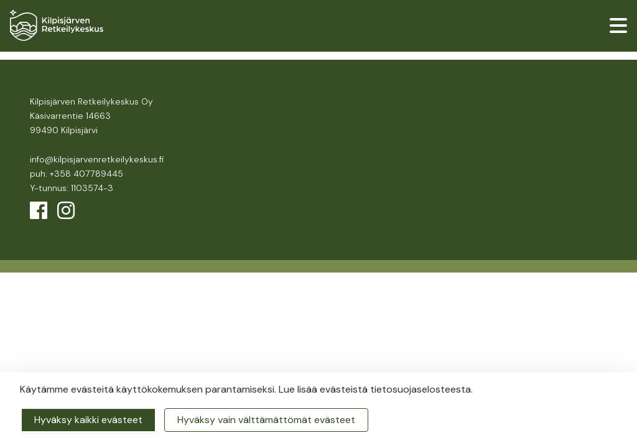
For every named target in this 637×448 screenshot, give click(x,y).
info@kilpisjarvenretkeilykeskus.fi (97, 159)
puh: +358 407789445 (76, 173)
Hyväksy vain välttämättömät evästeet (266, 419)
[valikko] (618, 25)
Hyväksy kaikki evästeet (88, 419)
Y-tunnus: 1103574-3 (71, 188)
